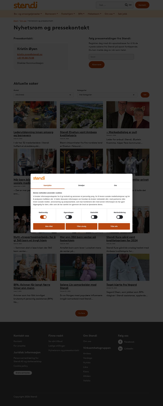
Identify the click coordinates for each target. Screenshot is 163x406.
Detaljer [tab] (81, 185)
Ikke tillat (49, 226)
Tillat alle (114, 226)
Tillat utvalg (81, 226)
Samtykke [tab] (48, 185)
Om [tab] (115, 185)
